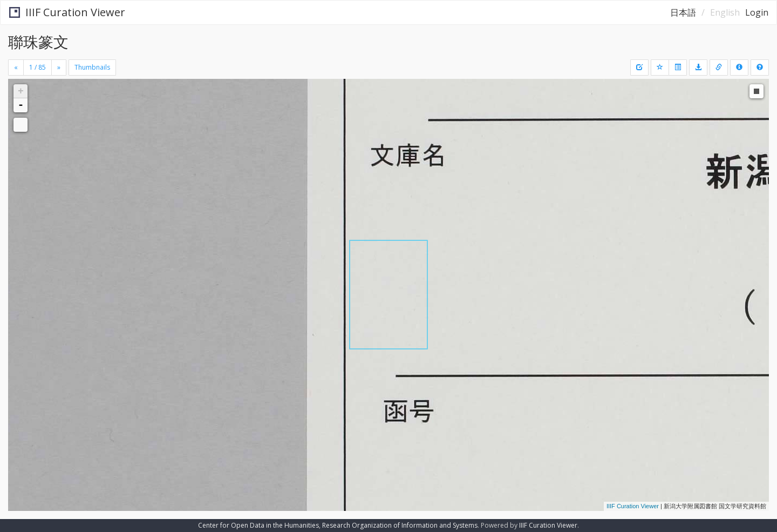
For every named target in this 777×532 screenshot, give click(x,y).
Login (756, 12)
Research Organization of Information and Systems (400, 525)
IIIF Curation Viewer (67, 12)
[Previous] (16, 67)
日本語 (683, 12)
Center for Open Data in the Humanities (258, 525)
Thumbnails (92, 67)
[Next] (58, 67)
